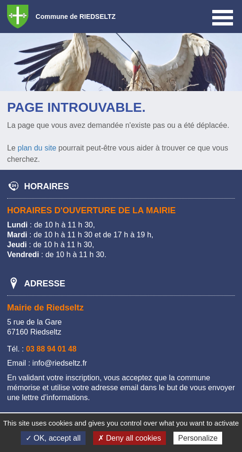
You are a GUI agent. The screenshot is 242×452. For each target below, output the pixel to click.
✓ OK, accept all (53, 438)
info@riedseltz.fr (59, 363)
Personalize (198, 438)
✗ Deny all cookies (129, 438)
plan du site (36, 148)
